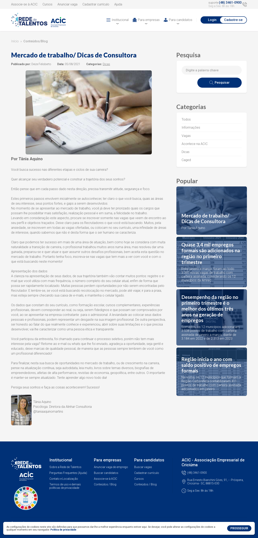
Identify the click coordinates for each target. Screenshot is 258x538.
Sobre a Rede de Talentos (65, 467)
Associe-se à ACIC (24, 4)
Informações (191, 127)
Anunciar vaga (67, 4)
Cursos (47, 4)
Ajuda (118, 4)
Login (212, 20)
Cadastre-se (233, 20)
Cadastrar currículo (95, 4)
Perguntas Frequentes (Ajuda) (68, 473)
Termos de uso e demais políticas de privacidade (65, 486)
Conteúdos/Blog (35, 41)
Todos (186, 119)
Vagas (186, 136)
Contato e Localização (63, 478)
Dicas (185, 152)
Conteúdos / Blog (105, 484)
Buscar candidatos (106, 473)
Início (15, 41)
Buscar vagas (143, 467)
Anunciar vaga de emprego (111, 467)
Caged (186, 160)
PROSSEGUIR (239, 528)
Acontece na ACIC (195, 144)
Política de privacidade (63, 529)
